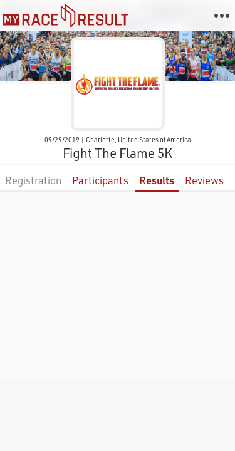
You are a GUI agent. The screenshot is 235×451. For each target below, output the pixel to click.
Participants (100, 180)
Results (156, 180)
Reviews (204, 180)
